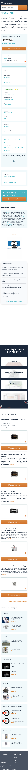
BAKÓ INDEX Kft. (6, 730)
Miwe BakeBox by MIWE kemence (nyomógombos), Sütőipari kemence (11, 492)
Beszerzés (3, 757)
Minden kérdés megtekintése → (14, 301)
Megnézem (7, 77)
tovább (12, 464)
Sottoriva (9, 224)
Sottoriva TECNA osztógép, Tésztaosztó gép (13, 566)
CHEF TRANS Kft (6, 660)
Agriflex (8, 212)
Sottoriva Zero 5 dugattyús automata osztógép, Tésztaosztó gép (11, 529)
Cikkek (15, 762)
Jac (24, 216)
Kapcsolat (16, 760)
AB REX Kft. (5, 683)
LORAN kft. (5, 613)
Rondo (7, 222)
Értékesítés (4, 760)
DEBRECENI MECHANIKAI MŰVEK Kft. (12, 706)
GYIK (15, 757)
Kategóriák (3, 762)
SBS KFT (4, 636)
